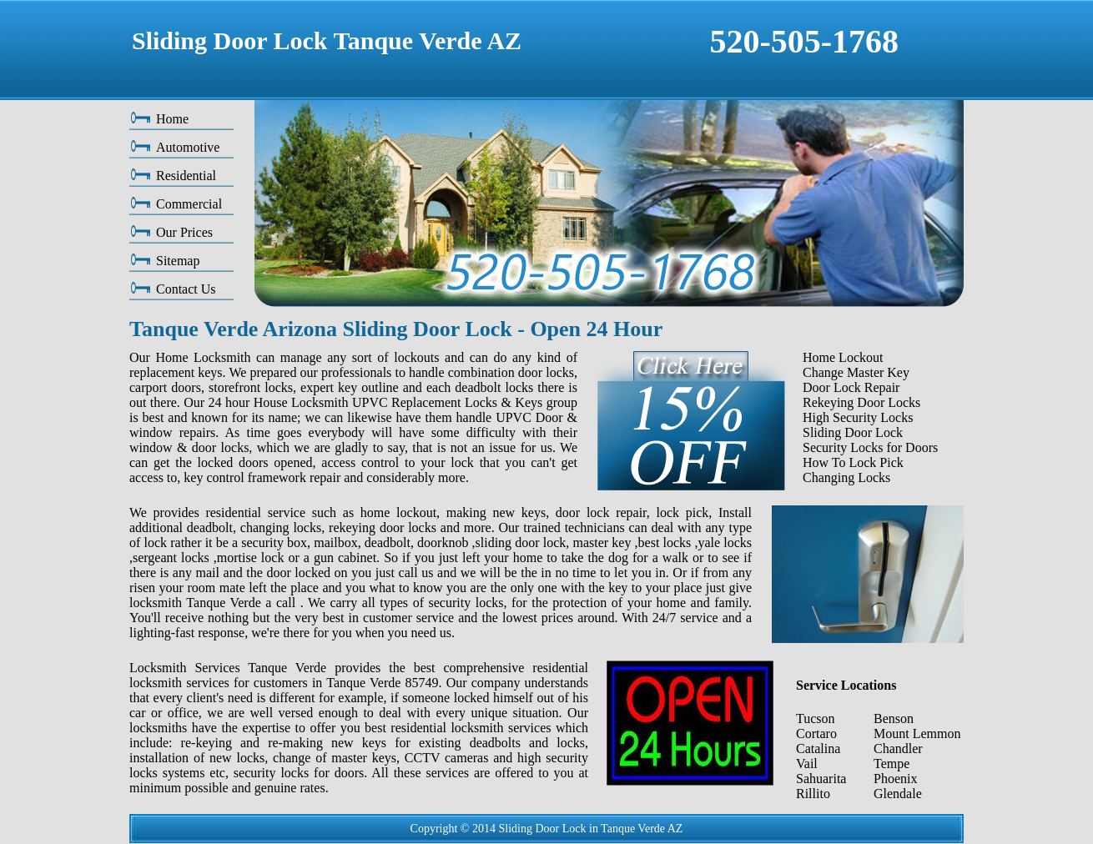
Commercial (189, 204)
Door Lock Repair (851, 387)
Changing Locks (846, 477)
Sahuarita (821, 778)
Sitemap (177, 261)
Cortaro (816, 733)
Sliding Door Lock (853, 432)
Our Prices (184, 232)
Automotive (187, 147)
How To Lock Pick (853, 462)
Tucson (815, 718)
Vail (807, 763)
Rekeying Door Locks (861, 402)
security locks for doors (299, 773)
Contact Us (186, 289)
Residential (186, 175)
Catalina (818, 748)
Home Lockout (843, 357)
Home (172, 119)
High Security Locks (858, 417)
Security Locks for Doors (870, 447)
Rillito (813, 793)
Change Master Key (856, 372)
